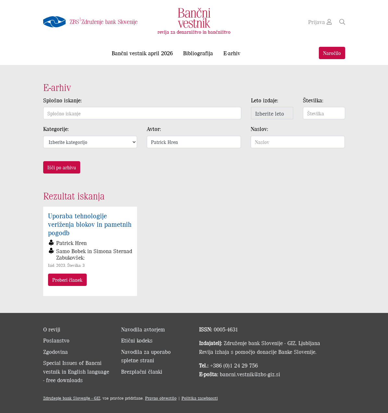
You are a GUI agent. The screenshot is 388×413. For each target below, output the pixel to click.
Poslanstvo (56, 340)
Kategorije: (56, 128)
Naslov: (259, 128)
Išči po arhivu (61, 167)
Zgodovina (55, 351)
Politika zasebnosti (199, 398)
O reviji (51, 329)
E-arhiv (231, 53)
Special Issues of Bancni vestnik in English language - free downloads (76, 371)
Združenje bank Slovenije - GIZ (71, 398)
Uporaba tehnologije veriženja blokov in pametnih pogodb (89, 224)
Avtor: (154, 128)
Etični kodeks (137, 340)
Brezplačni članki (141, 371)
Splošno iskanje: (62, 100)
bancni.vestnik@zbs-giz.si (250, 374)
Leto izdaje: (264, 100)
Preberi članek (67, 280)
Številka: (313, 100)
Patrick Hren (71, 242)
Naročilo (332, 53)
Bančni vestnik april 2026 (142, 53)
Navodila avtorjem (143, 329)
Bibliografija (198, 53)
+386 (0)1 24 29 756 (234, 365)
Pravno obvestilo (161, 398)
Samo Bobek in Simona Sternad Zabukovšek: (94, 254)
